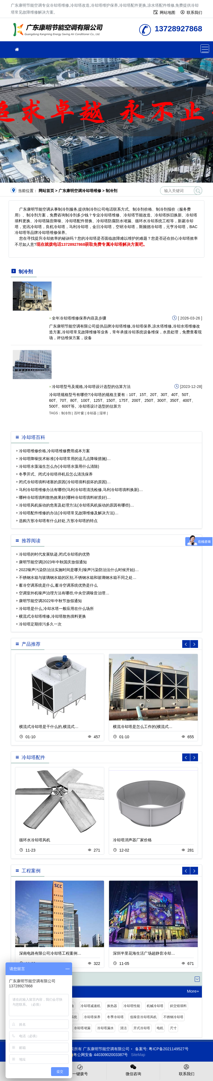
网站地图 (167, 12)
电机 (160, 1028)
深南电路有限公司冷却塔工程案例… (50, 953)
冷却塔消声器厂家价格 (132, 840)
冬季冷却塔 (115, 1017)
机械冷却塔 (155, 1006)
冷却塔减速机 (90, 1006)
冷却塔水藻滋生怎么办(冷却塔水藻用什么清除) (59, 466)
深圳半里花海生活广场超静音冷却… (144, 953)
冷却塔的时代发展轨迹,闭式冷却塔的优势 (54, 554)
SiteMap (138, 1054)
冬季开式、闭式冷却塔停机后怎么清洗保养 (56, 474)
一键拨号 (80, 1069)
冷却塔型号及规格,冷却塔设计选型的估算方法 (91, 386)
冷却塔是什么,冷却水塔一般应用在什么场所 (56, 608)
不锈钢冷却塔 (173, 1017)
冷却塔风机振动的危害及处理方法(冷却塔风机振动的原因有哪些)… (76, 505)
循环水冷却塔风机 (34, 840)
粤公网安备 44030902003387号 (98, 1054)
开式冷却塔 (141, 1028)
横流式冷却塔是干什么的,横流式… (48, 726)
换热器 (112, 1006)
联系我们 (194, 12)
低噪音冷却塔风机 (143, 1017)
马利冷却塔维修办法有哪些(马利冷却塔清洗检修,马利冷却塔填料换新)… (81, 489)
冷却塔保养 (92, 1017)
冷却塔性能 (131, 1006)
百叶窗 (79, 413)
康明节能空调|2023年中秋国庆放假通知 (53, 562)
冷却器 (92, 413)
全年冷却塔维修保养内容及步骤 (79, 318)
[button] (194, 644)
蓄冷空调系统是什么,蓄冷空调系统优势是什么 (58, 585)
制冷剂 (66, 413)
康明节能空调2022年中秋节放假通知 (50, 601)
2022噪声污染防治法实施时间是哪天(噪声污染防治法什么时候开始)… (79, 570)
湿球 (102, 413)
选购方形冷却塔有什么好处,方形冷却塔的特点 (58, 520)
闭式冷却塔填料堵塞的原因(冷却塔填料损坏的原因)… (65, 482)
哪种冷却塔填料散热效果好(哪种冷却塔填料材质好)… (65, 497)
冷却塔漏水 (105, 1028)
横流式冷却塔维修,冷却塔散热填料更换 (52, 616)
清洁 (123, 1028)
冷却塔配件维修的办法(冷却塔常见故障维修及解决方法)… (68, 513)
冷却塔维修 (59, 31)
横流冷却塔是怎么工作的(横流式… (143, 726)
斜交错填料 (178, 1006)
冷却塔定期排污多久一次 (40, 624)
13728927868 (73, 244)
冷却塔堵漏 (82, 1028)
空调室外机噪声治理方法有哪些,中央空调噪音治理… (64, 593)
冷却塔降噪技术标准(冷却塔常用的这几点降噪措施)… (65, 458)
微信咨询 (133, 1069)
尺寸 (173, 1028)
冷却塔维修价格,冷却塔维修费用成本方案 (54, 451)
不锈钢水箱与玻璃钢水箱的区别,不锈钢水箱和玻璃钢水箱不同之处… (77, 577)
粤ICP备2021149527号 (168, 1049)
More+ (193, 991)
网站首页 (46, 190)
